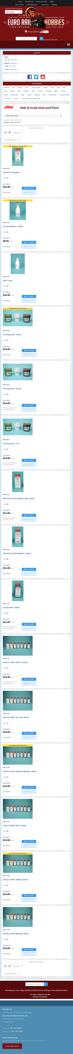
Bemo (46, 87)
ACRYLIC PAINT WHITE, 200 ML (15, 662)
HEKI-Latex (7, 280)
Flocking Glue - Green (12, 334)
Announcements (41, 1)
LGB (58, 87)
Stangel (49, 91)
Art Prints (7, 98)
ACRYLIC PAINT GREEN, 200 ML (15, 879)
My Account (19, 5)
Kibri (33, 91)
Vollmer (26, 91)
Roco (27, 87)
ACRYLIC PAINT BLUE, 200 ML (15, 825)
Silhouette (14, 95)
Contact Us (44, 5)
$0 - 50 (11, 60)
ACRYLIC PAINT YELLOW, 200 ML (16, 717)
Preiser (63, 91)
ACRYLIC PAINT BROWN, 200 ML (16, 933)
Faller (12, 91)
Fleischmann (36, 87)
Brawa (19, 87)
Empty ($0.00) (33, 32)
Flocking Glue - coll (11, 443)
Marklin (6, 87)
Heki (10, 66)
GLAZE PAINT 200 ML (11, 607)
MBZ (56, 91)
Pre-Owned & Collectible (31, 98)
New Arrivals (29, 1)
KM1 (64, 87)
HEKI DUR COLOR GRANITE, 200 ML (17, 553)
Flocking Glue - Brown (12, 388)
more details (28, 192)
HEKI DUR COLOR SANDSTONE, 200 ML (19, 498)
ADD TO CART (29, 188)
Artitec (40, 91)
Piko (52, 87)
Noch (6, 95)
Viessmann (53, 95)
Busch (29, 95)
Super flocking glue (11, 172)
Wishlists (54, 5)
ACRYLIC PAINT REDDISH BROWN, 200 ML (20, 771)
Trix (13, 87)
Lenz (6, 91)
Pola (19, 91)
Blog (51, 1)
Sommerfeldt (64, 95)
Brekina (37, 95)
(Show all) (13, 63)
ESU (44, 95)
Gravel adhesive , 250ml (13, 226)
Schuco (16, 98)
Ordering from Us (32, 5)
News (20, 1)
